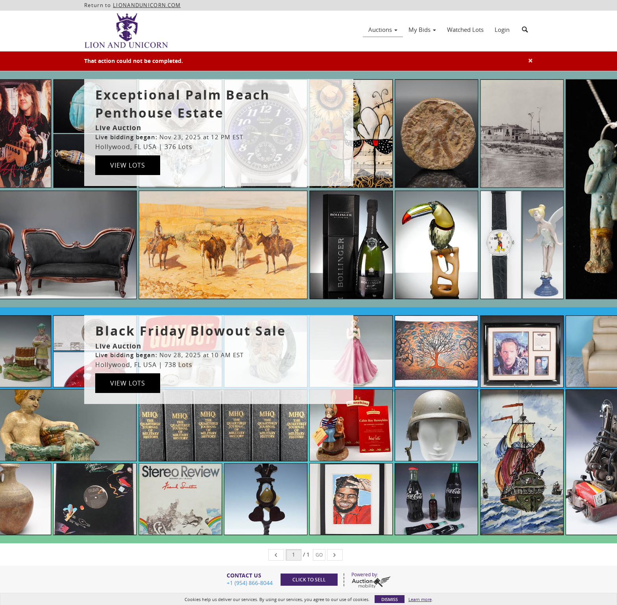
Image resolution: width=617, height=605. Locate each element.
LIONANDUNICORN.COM (147, 5)
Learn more (420, 599)
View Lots (127, 165)
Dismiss (389, 599)
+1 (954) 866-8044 (250, 583)
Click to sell (309, 579)
